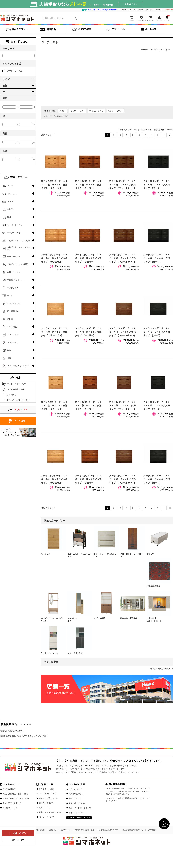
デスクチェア (13, 288)
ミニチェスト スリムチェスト (78, 555)
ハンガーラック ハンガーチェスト (52, 619)
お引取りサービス (10, 808)
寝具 (9, 217)
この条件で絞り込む (18, 833)
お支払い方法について (48, 798)
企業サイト (159, 10)
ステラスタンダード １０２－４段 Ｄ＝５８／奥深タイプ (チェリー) (88, 405)
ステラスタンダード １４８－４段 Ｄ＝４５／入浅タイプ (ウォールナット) (122, 258)
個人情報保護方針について (132, 830)
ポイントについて (46, 817)
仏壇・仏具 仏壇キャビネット (158, 619)
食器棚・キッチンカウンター (18, 248)
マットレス (12, 194)
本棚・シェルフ (13, 272)
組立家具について (46, 803)
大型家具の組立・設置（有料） (16, 794)
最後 (170, 135)
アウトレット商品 (12, 71)
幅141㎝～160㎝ (115, 111)
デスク (10, 295)
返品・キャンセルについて (50, 812)
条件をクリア (18, 840)
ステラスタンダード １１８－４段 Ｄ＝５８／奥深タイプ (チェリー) (88, 332)
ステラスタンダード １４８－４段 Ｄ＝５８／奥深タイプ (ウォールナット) (122, 184)
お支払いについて (76, 794)
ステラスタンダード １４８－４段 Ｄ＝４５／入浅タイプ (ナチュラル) (54, 258)
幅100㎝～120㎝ (77, 111)
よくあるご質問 (138, 10)
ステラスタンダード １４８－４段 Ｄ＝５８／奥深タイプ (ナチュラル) (54, 184)
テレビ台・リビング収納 (17, 264)
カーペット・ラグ (14, 225)
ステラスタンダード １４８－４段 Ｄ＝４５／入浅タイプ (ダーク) (156, 258)
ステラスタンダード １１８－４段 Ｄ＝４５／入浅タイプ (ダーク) (156, 479)
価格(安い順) (145, 130)
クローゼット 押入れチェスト (105, 555)
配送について (44, 807)
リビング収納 (99, 618)
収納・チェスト (13, 256)
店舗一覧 (52, 830)
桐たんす (150, 554)
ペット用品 (12, 327)
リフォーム (12, 342)
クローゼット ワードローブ (131, 555)
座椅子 (10, 209)
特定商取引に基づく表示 (84, 830)
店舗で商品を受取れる (12, 803)
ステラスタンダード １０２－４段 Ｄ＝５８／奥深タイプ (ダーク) (156, 405)
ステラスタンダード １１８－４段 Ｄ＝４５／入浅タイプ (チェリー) (88, 479)
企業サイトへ (66, 830)
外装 (9, 358)
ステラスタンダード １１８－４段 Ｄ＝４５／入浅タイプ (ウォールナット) (122, 479)
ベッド (10, 186)
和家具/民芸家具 (153, 586)
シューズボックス (74, 653)
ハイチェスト (46, 554)
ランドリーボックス (49, 653)
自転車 (10, 319)
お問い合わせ (149, 10)
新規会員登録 (169, 10)
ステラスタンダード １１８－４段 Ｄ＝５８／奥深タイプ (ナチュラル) (54, 332)
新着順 (170, 130)
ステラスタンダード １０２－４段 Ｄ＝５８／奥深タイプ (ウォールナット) (122, 405)
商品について (74, 798)
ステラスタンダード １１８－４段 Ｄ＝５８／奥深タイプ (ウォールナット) (122, 332)
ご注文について (75, 789)
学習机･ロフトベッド (16, 280)
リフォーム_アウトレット (18, 366)
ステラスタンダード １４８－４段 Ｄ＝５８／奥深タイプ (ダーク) (156, 184)
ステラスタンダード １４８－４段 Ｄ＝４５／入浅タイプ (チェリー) (88, 258)
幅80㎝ (63, 111)
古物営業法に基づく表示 (108, 830)
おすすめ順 (132, 130)
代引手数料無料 (9, 789)
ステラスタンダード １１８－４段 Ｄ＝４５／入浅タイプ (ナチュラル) (54, 479)
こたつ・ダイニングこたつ (18, 241)
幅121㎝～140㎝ (96, 111)
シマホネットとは (126, 10)
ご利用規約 (152, 830)
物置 (9, 350)
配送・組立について (77, 803)
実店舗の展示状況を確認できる (16, 798)
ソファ (10, 202)
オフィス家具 (13, 335)
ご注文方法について (47, 793)
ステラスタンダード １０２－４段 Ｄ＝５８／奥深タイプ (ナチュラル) (54, 405)
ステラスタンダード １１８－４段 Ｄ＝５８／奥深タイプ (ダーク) (156, 332)
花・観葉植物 (13, 311)
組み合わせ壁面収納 (128, 618)
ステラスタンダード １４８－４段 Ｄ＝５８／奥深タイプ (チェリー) (88, 184)
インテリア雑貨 (13, 303)
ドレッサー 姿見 (78, 619)
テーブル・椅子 (13, 233)
